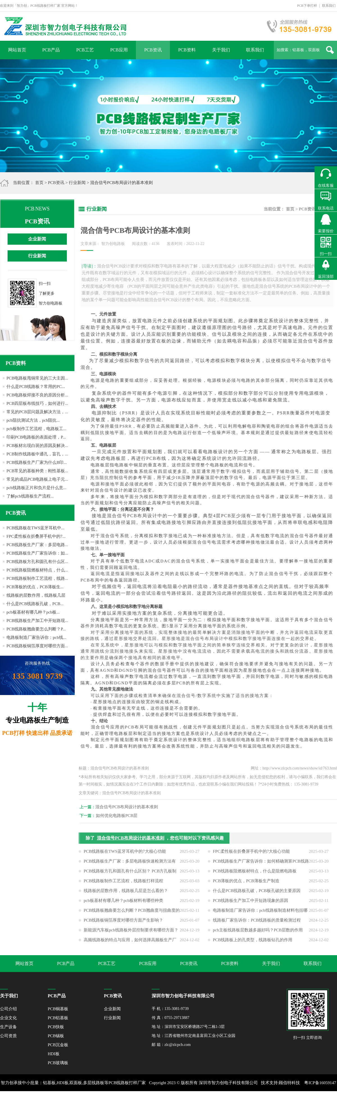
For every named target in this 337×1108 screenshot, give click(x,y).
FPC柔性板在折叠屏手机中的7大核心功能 (251, 854)
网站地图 (180, 1099)
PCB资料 (186, 49)
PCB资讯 (152, 49)
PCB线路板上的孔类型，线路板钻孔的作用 (252, 943)
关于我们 (221, 49)
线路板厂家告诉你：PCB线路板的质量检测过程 (257, 923)
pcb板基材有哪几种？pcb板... (33, 612)
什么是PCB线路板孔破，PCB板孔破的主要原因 (256, 893)
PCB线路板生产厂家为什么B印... (36, 462)
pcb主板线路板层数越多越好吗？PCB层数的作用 (258, 933)
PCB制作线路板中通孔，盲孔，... (37, 454)
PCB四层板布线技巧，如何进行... (37, 403)
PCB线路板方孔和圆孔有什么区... (37, 561)
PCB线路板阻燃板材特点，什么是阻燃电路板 (255, 874)
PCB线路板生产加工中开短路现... (37, 620)
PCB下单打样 (307, 6)
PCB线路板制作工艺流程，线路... (37, 578)
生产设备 (8, 1027)
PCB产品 (51, 49)
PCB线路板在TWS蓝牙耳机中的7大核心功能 (125, 854)
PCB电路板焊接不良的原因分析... (37, 395)
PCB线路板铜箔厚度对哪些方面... (37, 646)
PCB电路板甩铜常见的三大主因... (37, 378)
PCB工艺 (85, 49)
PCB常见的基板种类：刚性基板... (37, 471)
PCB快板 (56, 1027)
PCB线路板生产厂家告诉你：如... (37, 553)
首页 (39, 182)
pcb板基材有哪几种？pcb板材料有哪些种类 (123, 903)
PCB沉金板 (58, 1045)
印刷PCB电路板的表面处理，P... (36, 437)
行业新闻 (77, 182)
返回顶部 (326, 276)
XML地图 (162, 1099)
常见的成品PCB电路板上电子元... (37, 479)
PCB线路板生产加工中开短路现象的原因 (250, 903)
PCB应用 (118, 49)
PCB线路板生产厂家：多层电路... (37, 544)
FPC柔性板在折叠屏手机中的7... (35, 536)
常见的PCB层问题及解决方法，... (37, 412)
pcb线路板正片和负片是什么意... (36, 487)
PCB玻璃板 (58, 1063)
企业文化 (8, 1018)
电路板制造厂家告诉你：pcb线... (36, 637)
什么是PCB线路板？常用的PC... (35, 386)
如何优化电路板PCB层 (119, 815)
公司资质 (8, 1036)
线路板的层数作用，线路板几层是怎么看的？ (126, 893)
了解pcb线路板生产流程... (30, 496)
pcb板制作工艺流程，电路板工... (36, 428)
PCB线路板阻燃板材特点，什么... (37, 570)
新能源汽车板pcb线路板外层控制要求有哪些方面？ (131, 933)
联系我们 (329, 6)
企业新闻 (37, 239)
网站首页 (17, 49)
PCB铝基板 (58, 1018)
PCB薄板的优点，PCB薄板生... (34, 587)
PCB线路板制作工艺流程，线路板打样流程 (123, 884)
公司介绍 (8, 1009)
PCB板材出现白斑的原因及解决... (37, 445)
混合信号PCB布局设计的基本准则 (129, 807)
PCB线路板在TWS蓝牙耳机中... (35, 528)
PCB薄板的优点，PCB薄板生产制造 (246, 884)
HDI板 (54, 1054)
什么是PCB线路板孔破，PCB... (34, 603)
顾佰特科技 (289, 1082)
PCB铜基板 (58, 1009)
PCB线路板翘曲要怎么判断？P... (36, 629)
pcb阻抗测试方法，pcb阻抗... (33, 420)
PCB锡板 (56, 1036)
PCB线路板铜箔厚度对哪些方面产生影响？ (123, 923)
